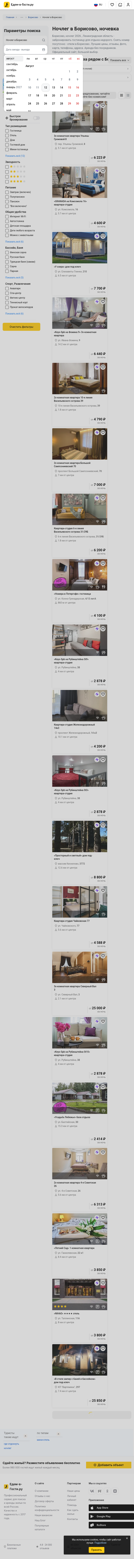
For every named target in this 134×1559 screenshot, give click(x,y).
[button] (112, 4)
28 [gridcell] (61, 103)
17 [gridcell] (29, 95)
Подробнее (100, 1542)
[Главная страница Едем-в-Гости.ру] (18, 5)
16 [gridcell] (77, 87)
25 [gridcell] (37, 103)
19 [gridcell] (45, 95)
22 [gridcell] (69, 95)
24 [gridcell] (29, 103)
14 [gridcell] (61, 87)
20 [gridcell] (53, 95)
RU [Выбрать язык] (98, 5)
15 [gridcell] (69, 87)
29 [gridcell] (69, 103)
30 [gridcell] (77, 103)
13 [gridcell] (53, 87)
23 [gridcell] (77, 95)
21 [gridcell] (61, 95)
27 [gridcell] (53, 103)
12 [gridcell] (45, 87)
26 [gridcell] (45, 103)
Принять (96, 1549)
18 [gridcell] (37, 95)
